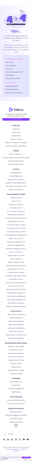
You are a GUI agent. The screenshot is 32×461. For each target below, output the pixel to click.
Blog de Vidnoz (16, 415)
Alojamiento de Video (16, 374)
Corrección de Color (16, 289)
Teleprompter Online (16, 363)
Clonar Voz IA (9, 68)
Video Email (16, 370)
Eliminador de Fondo (16, 306)
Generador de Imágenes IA (16, 238)
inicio (20, 45)
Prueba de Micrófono (16, 357)
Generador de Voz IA (16, 225)
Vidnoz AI (16, 132)
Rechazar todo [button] (26, 459)
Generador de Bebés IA (16, 303)
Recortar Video (16, 367)
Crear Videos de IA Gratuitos (16, 121)
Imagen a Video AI (11, 65)
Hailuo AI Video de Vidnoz (16, 310)
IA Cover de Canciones (16, 215)
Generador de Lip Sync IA (16, 269)
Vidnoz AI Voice (16, 142)
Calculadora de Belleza (16, 300)
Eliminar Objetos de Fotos (16, 293)
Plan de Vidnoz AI (16, 158)
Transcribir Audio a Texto (16, 232)
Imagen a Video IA (16, 208)
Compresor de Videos (16, 276)
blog (9, 47)
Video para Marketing (16, 331)
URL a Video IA (16, 262)
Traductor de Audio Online (16, 279)
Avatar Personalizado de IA (16, 186)
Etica (18, 452)
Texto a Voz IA (9, 62)
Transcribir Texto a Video (16, 228)
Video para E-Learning (16, 318)
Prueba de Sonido (16, 353)
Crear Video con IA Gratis (13, 78)
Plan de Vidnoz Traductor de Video (16, 161)
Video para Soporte (16, 342)
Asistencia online (16, 425)
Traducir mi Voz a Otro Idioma (14, 92)
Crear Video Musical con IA (16, 221)
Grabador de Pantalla (16, 350)
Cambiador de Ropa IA (16, 296)
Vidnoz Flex (16, 139)
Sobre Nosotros (16, 385)
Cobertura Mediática (16, 392)
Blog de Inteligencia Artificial (16, 419)
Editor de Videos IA (16, 193)
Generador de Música (16, 218)
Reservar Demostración (16, 404)
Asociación (16, 388)
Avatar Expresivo (16, 179)
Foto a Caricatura (16, 255)
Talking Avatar (16, 201)
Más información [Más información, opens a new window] (5, 458)
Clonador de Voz (16, 211)
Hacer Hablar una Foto (12, 86)
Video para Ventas (16, 335)
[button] (11, 459)
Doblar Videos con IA (16, 266)
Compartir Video (16, 377)
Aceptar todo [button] (26, 457)
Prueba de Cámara (16, 360)
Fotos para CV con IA (16, 272)
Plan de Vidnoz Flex (16, 168)
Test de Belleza (10, 75)
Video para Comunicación (16, 338)
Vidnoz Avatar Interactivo (16, 149)
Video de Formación (16, 325)
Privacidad (8, 452)
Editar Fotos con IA (16, 242)
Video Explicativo (16, 321)
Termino (14, 452)
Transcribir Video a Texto (16, 235)
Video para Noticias (16, 328)
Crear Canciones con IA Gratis (14, 72)
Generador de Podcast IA (16, 286)
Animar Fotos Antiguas (12, 89)
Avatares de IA (16, 176)
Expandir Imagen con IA (16, 245)
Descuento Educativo (16, 407)
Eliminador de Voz (16, 283)
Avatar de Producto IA (16, 183)
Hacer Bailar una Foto (16, 259)
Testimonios (16, 395)
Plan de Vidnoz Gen (16, 164)
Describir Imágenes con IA (16, 252)
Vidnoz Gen (16, 136)
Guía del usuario (16, 422)
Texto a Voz (16, 204)
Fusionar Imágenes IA (16, 249)
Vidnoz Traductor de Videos (16, 146)
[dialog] (16, 458)
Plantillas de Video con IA (16, 190)
